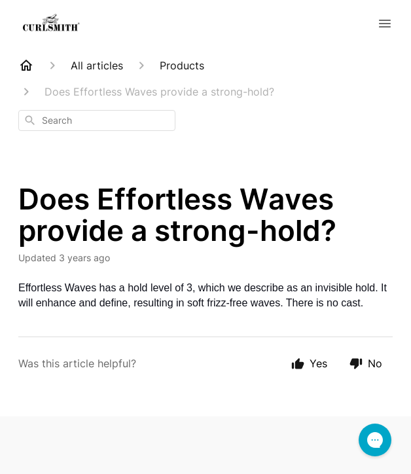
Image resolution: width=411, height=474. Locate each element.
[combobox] (96, 120)
